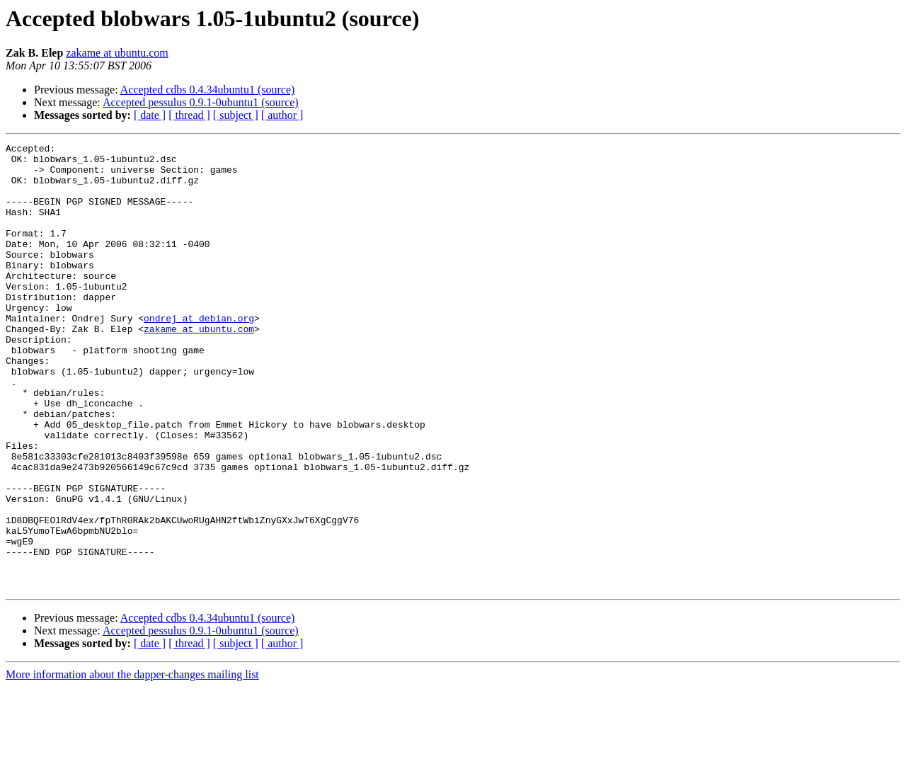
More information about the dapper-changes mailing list (132, 764)
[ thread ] (189, 115)
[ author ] (282, 115)
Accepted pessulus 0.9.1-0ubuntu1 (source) (201, 102)
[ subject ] (235, 115)
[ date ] (150, 115)
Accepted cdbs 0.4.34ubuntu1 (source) (207, 90)
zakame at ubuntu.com (117, 53)
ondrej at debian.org (199, 354)
